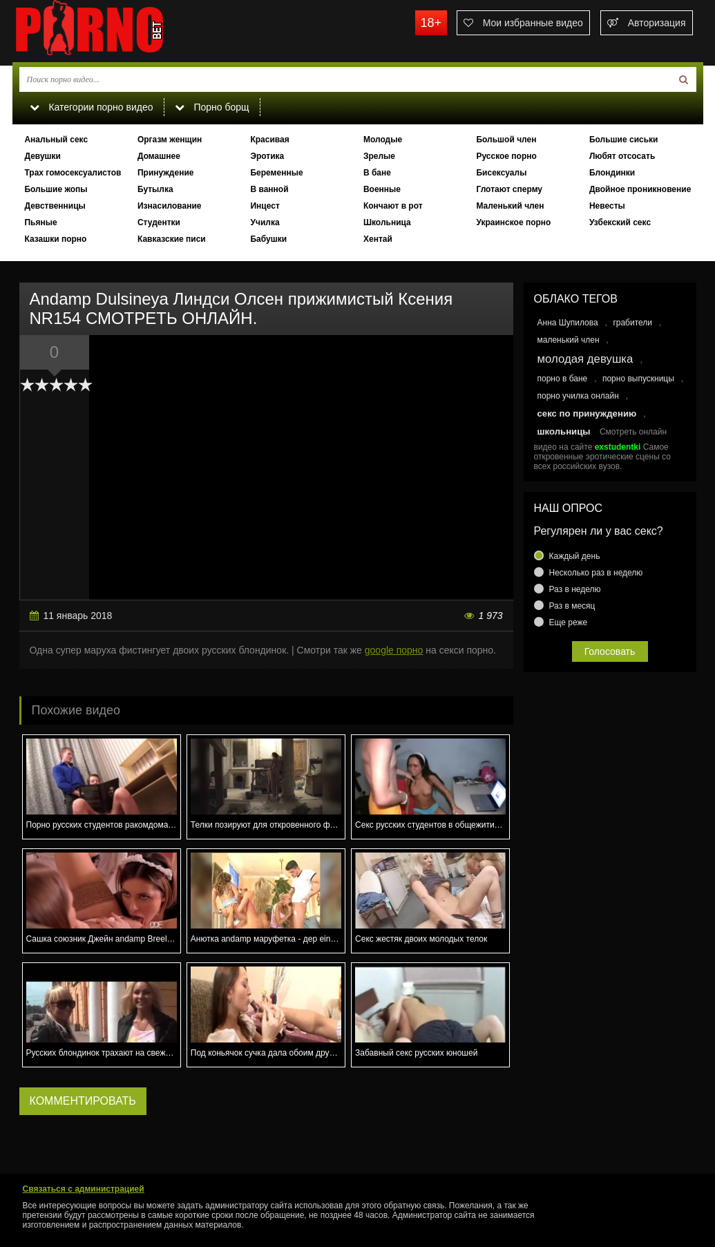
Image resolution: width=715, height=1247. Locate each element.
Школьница (387, 222)
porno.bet (116, 31)
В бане (377, 173)
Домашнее (158, 156)
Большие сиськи (623, 139)
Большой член (506, 139)
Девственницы (54, 206)
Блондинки (612, 173)
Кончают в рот (393, 206)
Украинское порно (513, 222)
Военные (382, 189)
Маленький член (510, 206)
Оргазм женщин (169, 139)
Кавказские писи (171, 239)
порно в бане (562, 378)
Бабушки (268, 239)
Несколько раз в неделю (596, 573)
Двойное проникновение (640, 189)
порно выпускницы (638, 378)
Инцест (264, 206)
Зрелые (379, 156)
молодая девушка (585, 358)
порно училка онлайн (578, 396)
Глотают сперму (509, 189)
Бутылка (155, 189)
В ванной (269, 189)
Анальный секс (56, 139)
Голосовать (610, 651)
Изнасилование (169, 206)
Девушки (42, 156)
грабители (632, 322)
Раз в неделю (575, 589)
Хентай (377, 239)
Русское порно (506, 156)
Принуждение (165, 173)
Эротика (267, 156)
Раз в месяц (572, 606)
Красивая (269, 139)
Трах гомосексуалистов (72, 173)
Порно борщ (212, 107)
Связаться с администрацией (83, 1189)
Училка (264, 222)
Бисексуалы (501, 173)
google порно (394, 650)
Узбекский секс (620, 222)
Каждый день (574, 556)
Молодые (382, 139)
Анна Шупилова (567, 322)
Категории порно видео (91, 107)
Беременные (276, 173)
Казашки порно (55, 239)
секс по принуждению (587, 413)
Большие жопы (55, 189)
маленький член (568, 340)
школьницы (564, 431)
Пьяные (40, 222)
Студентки (158, 222)
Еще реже (568, 622)
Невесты (607, 206)
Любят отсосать (622, 156)
